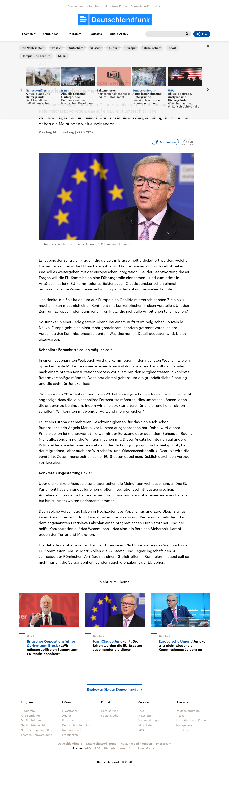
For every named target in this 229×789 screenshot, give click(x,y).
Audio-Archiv (119, 33)
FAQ (141, 710)
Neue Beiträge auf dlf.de (37, 730)
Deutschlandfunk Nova (146, 6)
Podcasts (95, 33)
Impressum (163, 743)
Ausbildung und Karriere (192, 720)
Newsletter (145, 715)
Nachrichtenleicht (33, 725)
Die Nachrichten (32, 720)
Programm (74, 33)
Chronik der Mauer (141, 748)
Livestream (69, 710)
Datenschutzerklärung (101, 743)
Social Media (109, 715)
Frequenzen (70, 734)
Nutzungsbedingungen (136, 743)
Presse (180, 715)
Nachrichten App (73, 730)
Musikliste (145, 725)
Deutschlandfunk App (76, 725)
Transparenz (184, 725)
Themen (27, 33)
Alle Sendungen (31, 715)
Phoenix (109, 748)
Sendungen (50, 33)
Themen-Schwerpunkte (36, 734)
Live (202, 34)
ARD (88, 748)
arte (122, 748)
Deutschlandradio (79, 6)
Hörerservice (109, 710)
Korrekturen (183, 730)
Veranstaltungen (149, 720)
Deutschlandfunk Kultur (111, 6)
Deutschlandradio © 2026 (114, 761)
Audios (67, 715)
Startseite (25, 47)
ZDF (97, 748)
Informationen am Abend (52, 47)
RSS (141, 730)
